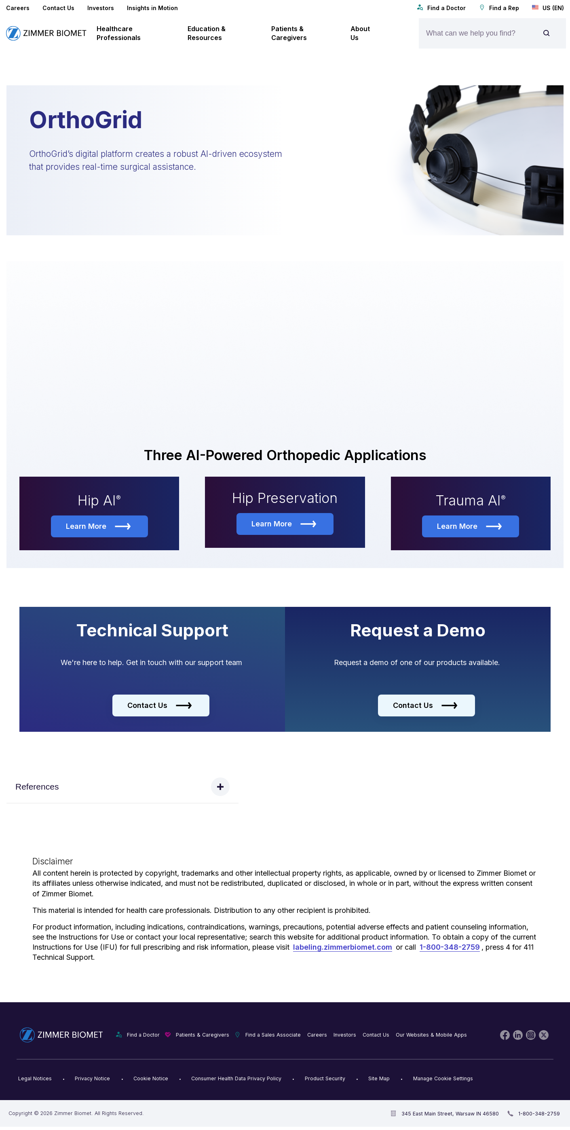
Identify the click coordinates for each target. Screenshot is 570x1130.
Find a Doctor (441, 7)
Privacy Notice (92, 1079)
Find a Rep (499, 7)
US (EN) (548, 7)
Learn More (98, 527)
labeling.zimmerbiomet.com (342, 948)
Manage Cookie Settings (443, 1079)
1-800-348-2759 (450, 948)
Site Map (379, 1079)
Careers (18, 7)
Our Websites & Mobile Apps (431, 1036)
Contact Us (58, 7)
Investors (100, 7)
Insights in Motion (152, 7)
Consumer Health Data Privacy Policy (236, 1079)
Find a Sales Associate (273, 1036)
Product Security (325, 1079)
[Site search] (546, 33)
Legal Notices (35, 1079)
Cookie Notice (150, 1079)
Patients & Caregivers (202, 1036)
